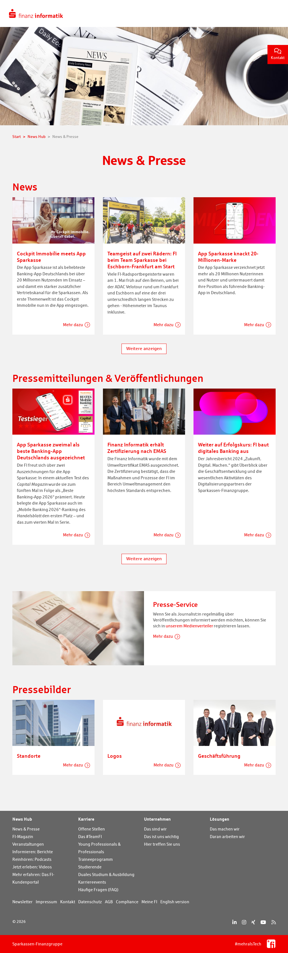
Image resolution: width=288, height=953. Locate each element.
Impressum (46, 901)
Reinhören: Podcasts (31, 859)
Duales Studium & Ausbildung (106, 874)
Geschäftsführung (219, 756)
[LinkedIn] (234, 922)
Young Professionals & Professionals (99, 848)
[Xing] (253, 922)
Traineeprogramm (95, 859)
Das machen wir (225, 829)
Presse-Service (175, 604)
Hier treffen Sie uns (162, 844)
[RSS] (273, 922)
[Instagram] (244, 922)
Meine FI (149, 901)
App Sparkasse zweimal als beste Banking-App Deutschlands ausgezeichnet (51, 450)
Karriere (86, 819)
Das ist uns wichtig (161, 836)
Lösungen (219, 819)
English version (174, 901)
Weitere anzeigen (144, 348)
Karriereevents (92, 882)
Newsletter (22, 901)
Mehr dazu (73, 324)
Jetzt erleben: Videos (32, 866)
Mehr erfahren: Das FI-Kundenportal (33, 878)
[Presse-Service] (78, 627)
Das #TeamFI (90, 836)
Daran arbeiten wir (227, 836)
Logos (114, 756)
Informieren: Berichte (32, 851)
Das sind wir (155, 829)
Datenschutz (90, 901)
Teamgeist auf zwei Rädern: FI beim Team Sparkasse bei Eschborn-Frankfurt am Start (142, 259)
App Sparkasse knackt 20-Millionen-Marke (228, 256)
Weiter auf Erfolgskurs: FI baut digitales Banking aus (233, 447)
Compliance (127, 901)
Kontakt (278, 54)
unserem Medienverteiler (189, 625)
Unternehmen (157, 819)
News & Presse (26, 829)
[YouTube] (263, 922)
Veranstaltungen (28, 844)
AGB (109, 901)
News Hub (22, 819)
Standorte (28, 756)
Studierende (90, 866)
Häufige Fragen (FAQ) (98, 889)
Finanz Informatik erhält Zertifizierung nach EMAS (136, 447)
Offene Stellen (91, 829)
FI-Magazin (22, 836)
